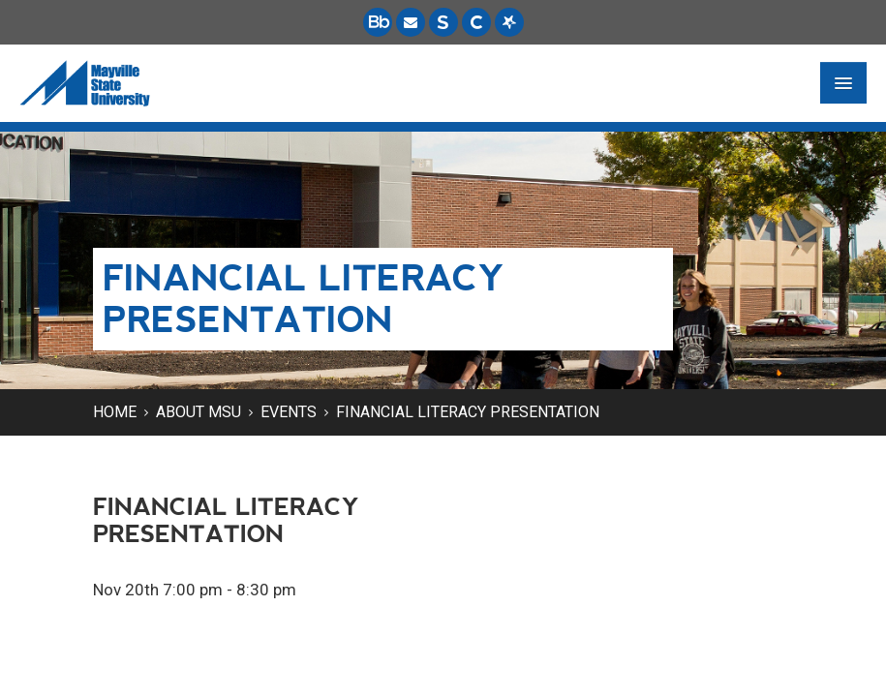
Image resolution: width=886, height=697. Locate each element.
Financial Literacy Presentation (467, 412)
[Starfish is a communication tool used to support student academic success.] (509, 22)
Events (288, 412)
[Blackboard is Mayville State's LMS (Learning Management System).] (377, 22)
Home (115, 412)
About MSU (198, 412)
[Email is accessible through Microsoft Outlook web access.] (410, 22)
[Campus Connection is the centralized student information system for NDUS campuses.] (476, 22)
